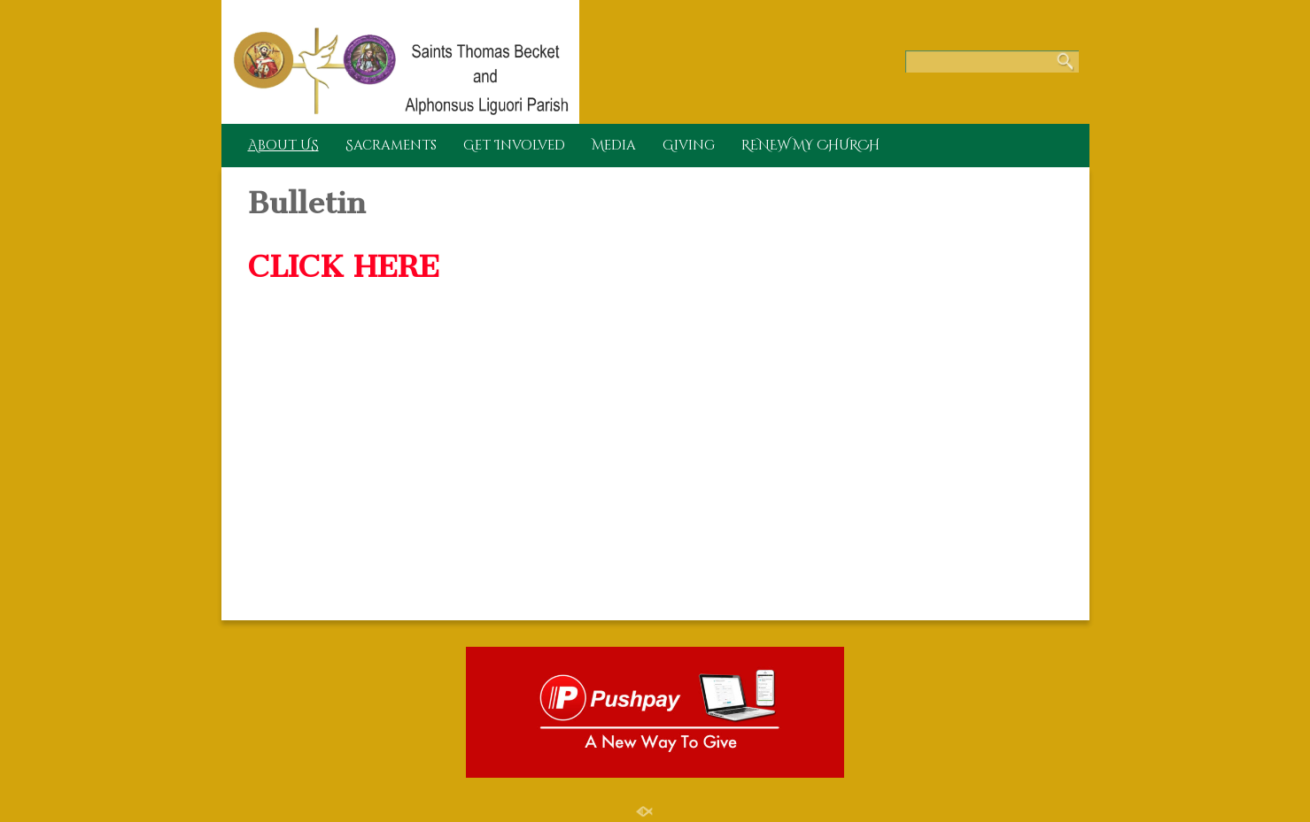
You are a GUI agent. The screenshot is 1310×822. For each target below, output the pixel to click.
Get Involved (514, 145)
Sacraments (391, 145)
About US (283, 145)
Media (614, 145)
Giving (689, 145)
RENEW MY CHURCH (810, 145)
